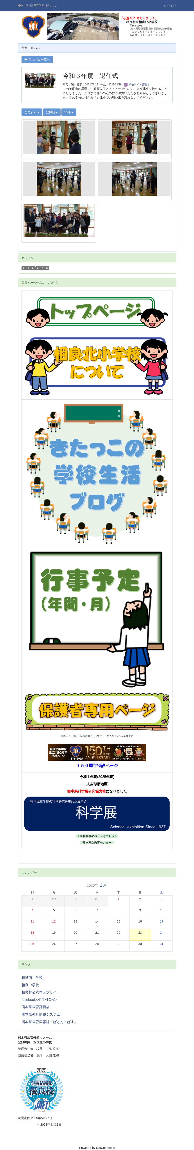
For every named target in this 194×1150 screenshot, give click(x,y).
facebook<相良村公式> (39, 1000)
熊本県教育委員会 (36, 1007)
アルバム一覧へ (37, 59)
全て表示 (31, 112)
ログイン (170, 5)
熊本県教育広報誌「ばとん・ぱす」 (50, 1022)
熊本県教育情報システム (41, 1014)
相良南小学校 (32, 977)
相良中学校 (30, 985)
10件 (68, 112)
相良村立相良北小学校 (44, 5)
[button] (30, 26)
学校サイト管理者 (137, 84)
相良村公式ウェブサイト (41, 992)
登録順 (52, 112)
